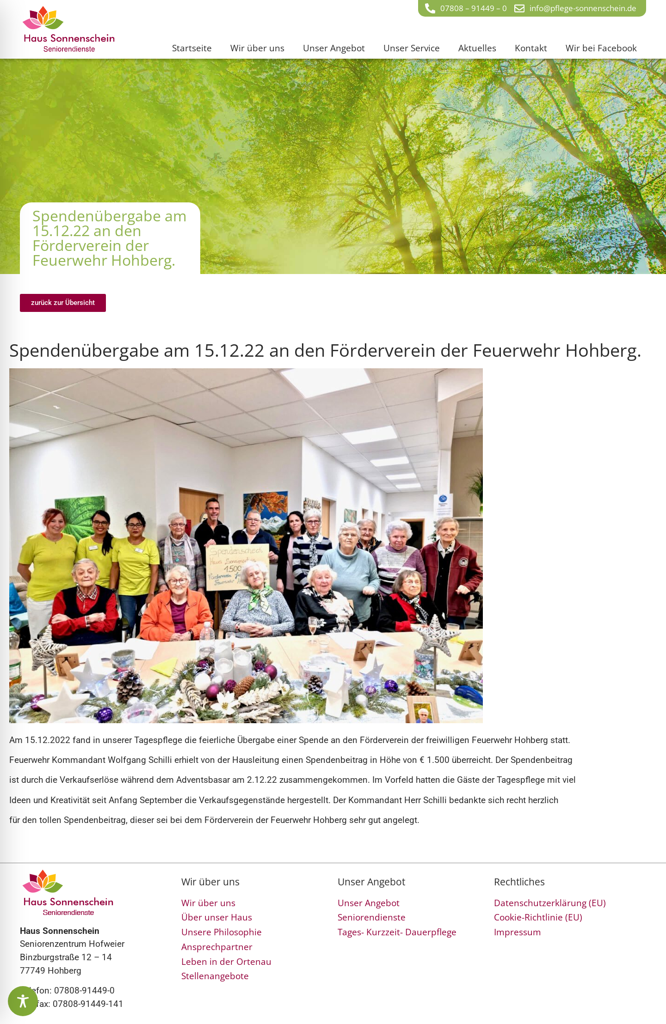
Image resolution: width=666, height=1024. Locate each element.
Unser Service (411, 48)
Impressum (517, 932)
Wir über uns (257, 48)
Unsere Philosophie (221, 932)
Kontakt (531, 48)
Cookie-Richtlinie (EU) (538, 917)
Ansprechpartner (217, 946)
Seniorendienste (372, 917)
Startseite (192, 48)
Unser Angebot (334, 48)
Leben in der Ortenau (226, 961)
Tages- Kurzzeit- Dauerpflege (397, 932)
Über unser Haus (216, 917)
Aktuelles (477, 48)
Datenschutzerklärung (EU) (550, 902)
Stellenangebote (215, 975)
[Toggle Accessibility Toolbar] (23, 1001)
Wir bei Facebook (601, 48)
